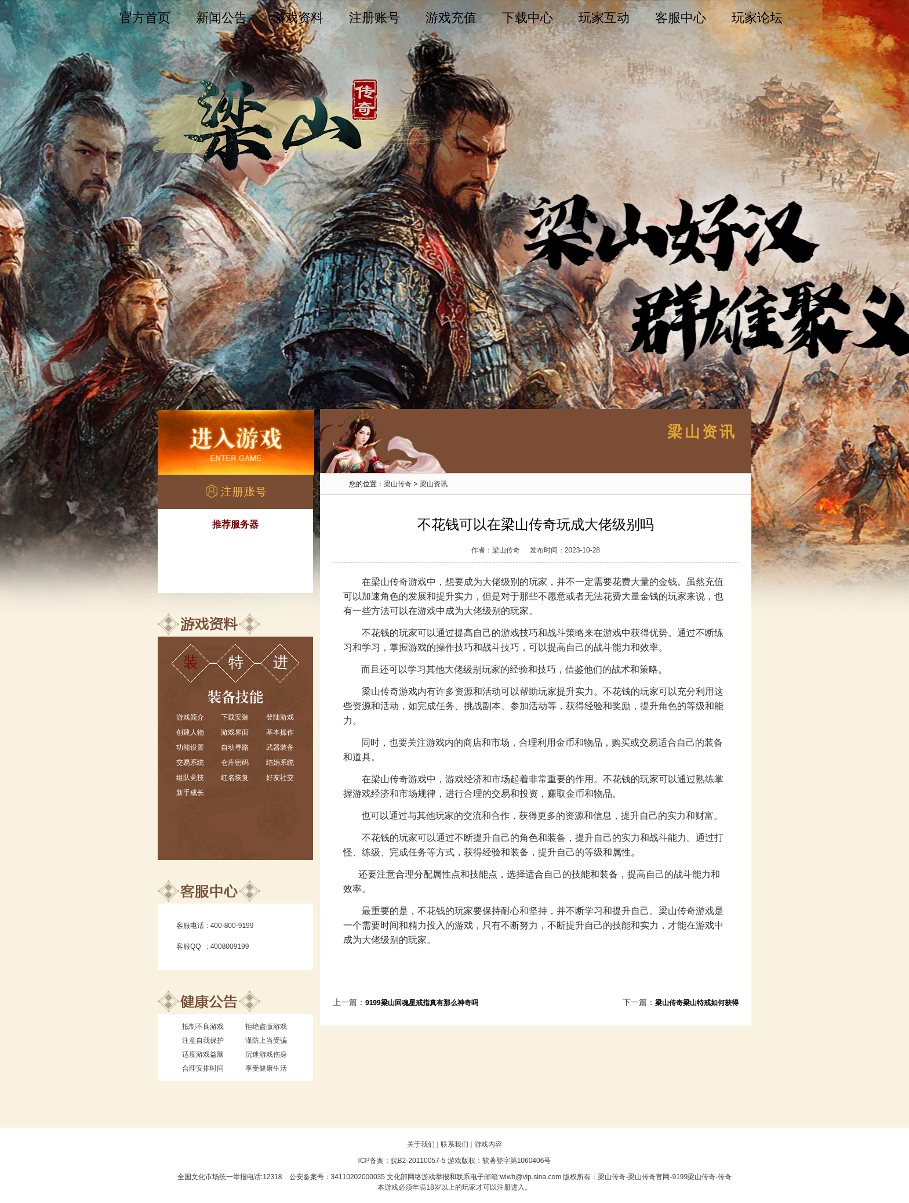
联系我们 (454, 1144)
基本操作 (280, 732)
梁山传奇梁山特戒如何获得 (697, 1003)
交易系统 (190, 762)
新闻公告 (221, 17)
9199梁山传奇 (693, 1177)
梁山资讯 (434, 484)
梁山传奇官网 (649, 1177)
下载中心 (527, 17)
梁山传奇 (398, 484)
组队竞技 (190, 778)
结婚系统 (280, 762)
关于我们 (421, 1144)
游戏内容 (488, 1144)
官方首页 (144, 17)
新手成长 (190, 793)
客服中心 (680, 17)
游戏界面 (235, 732)
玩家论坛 (757, 17)
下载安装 (235, 717)
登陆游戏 (280, 717)
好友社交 (280, 778)
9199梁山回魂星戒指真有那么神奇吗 (421, 1003)
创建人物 (190, 732)
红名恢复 (235, 778)
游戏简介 (190, 717)
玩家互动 (604, 17)
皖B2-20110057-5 (418, 1161)
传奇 (725, 1177)
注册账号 (374, 17)
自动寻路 (235, 747)
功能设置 (190, 747)
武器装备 (280, 747)
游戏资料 (297, 17)
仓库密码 (235, 762)
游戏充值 (451, 17)
